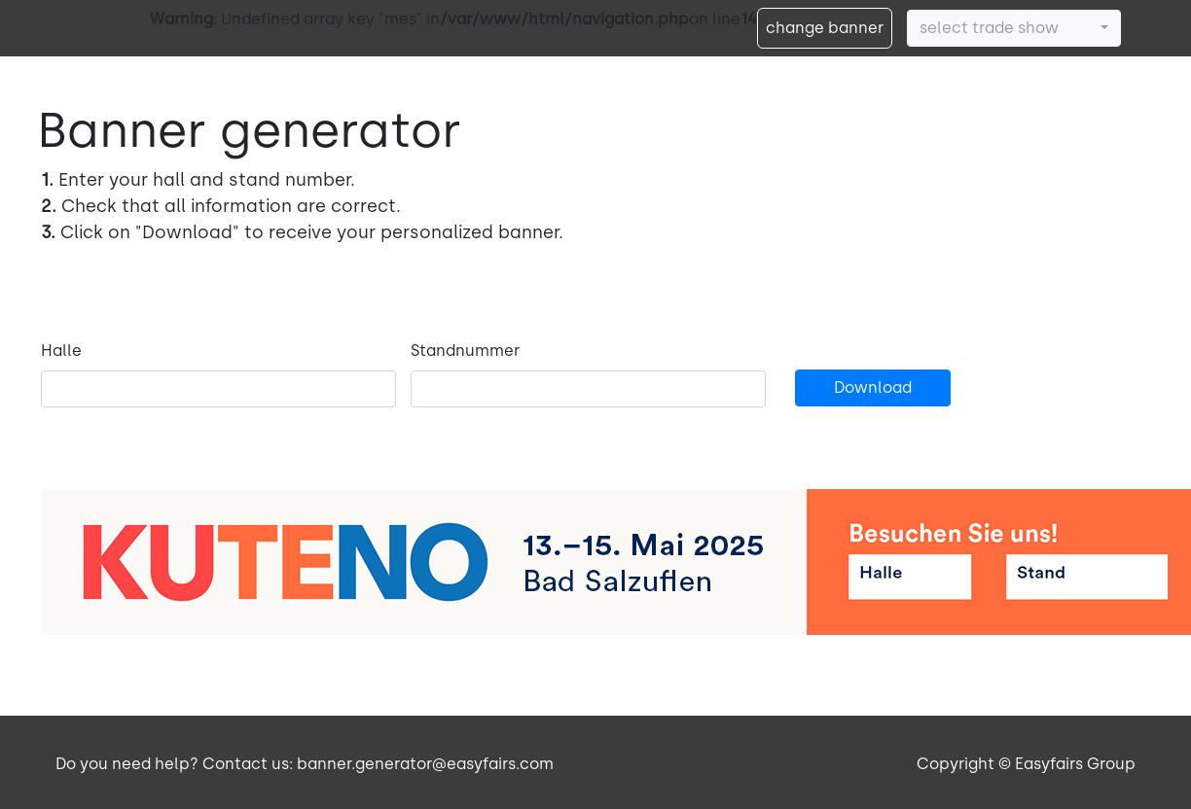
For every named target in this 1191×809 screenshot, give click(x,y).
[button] (1014, 28)
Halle (61, 350)
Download (873, 387)
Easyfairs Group (1075, 764)
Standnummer (465, 350)
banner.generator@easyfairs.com (425, 764)
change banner (825, 27)
